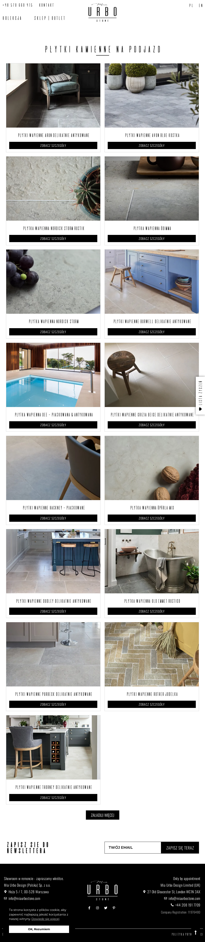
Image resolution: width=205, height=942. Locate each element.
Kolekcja (12, 18)
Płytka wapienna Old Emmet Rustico (152, 601)
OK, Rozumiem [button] (39, 929)
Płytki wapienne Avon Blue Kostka (152, 135)
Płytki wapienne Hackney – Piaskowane (53, 507)
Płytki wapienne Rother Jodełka (151, 694)
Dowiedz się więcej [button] (45, 919)
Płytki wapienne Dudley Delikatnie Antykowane (53, 601)
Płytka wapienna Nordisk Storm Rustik (53, 228)
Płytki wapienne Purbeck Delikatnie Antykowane (53, 694)
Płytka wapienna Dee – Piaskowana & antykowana (53, 414)
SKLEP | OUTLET (49, 18)
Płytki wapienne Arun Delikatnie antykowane (53, 135)
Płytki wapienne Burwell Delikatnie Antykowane (152, 321)
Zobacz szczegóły (53, 145)
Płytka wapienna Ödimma (152, 228)
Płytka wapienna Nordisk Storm (53, 321)
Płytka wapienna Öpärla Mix (152, 507)
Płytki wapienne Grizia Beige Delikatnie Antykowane (151, 414)
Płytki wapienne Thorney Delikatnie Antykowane (53, 787)
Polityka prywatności (187, 934)
